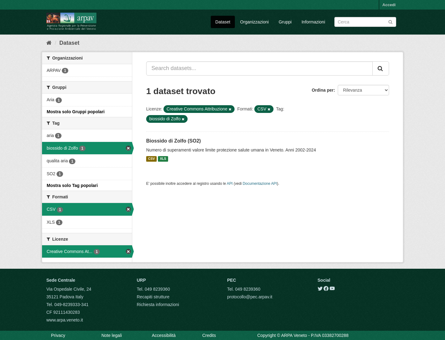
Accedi (389, 4)
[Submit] (390, 21)
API (230, 183)
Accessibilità (164, 335)
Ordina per (323, 90)
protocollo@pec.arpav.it (249, 296)
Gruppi (285, 21)
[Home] (49, 43)
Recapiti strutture (153, 296)
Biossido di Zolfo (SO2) (173, 140)
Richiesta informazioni (158, 304)
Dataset (222, 21)
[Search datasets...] (259, 68)
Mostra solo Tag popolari (72, 185)
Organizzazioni (254, 21)
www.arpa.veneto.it (64, 319)
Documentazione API (260, 183)
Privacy (58, 335)
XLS (163, 159)
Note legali (111, 335)
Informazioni (313, 21)
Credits (209, 335)
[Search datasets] (365, 22)
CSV (151, 159)
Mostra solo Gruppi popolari (75, 111)
